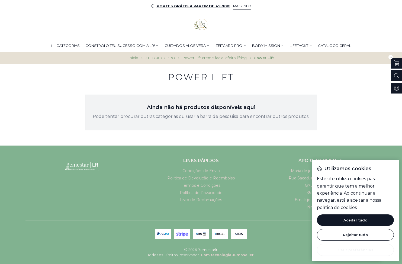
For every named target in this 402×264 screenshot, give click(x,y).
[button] (65, 45)
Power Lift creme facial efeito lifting (214, 58)
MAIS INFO (242, 6)
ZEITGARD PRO (160, 58)
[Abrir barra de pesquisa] (396, 75)
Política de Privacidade (201, 192)
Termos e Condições (201, 185)
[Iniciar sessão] (396, 88)
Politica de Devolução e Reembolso (201, 178)
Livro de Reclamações (201, 199)
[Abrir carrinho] (396, 63)
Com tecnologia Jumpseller (227, 255)
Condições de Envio (201, 170)
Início (133, 58)
